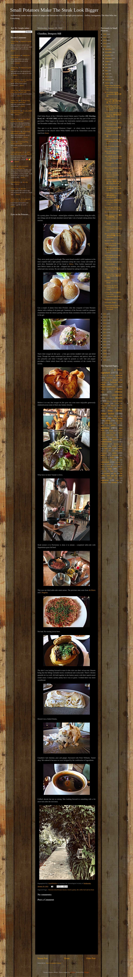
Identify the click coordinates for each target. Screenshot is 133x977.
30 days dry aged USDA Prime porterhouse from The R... (113, 250)
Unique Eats (112, 478)
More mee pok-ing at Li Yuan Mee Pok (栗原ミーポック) (113, 269)
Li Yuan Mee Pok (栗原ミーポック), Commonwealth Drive (113, 294)
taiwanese (107, 473)
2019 (105, 320)
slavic (108, 466)
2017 (105, 326)
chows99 (13, 166)
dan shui (25, 182)
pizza (112, 457)
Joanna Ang (14, 41)
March (107, 77)
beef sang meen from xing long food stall (21, 81)
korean (111, 430)
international (108, 423)
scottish (103, 466)
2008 (105, 354)
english (106, 403)
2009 (105, 351)
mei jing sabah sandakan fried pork (21, 111)
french (69, 890)
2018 (105, 323)
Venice (117, 480)
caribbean (111, 389)
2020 (105, 317)
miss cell (107, 448)
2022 (105, 46)
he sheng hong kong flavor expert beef (20, 101)
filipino (113, 405)
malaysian (116, 439)
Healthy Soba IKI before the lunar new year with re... (113, 87)
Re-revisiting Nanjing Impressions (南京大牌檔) (113, 94)
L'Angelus (44, 592)
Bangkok (115, 380)
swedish (120, 469)
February (108, 80)
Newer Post (43, 958)
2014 (105, 335)
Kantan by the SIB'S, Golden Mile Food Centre (111, 287)
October (108, 55)
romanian (117, 462)
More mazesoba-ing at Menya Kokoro (112, 152)
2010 (105, 347)
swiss (104, 471)
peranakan (115, 455)
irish (118, 423)
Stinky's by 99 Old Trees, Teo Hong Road (112, 244)
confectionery (117, 395)
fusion (103, 416)
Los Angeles (112, 437)
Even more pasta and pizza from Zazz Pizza (113, 123)
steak (110, 469)
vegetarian (105, 480)
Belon (71, 264)
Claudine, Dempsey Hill (112, 119)
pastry (74, 890)
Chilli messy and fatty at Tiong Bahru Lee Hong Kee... (113, 141)
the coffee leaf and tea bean (85, 890)
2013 (105, 338)
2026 (105, 34)
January (107, 83)
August (107, 61)
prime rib (115, 460)
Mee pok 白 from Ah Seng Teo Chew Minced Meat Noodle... (113, 158)
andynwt (73, 972)
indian (107, 421)
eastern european (117, 401)
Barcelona (104, 382)
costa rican (109, 398)
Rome (102, 464)
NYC (109, 451)
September (108, 58)
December (108, 49)
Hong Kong (117, 418)
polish (120, 457)
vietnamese (104, 482)
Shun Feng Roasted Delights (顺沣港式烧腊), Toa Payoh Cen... (113, 101)
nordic (104, 450)
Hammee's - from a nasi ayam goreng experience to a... (113, 228)
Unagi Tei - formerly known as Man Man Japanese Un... (112, 174)
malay (105, 439)
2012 (105, 341)
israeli (102, 425)
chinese (118, 391)
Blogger (86, 972)
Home (67, 958)
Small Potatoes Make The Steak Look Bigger (54, 10)
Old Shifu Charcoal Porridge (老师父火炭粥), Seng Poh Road (113, 181)
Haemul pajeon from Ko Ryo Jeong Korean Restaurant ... (112, 307)
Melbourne (104, 444)
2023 (105, 43)
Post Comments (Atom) (53, 963)
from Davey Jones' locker (111, 412)
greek (118, 416)
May (106, 70)
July (106, 64)
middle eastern (117, 446)
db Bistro (92, 590)
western (114, 482)
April (107, 74)
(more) (13, 51)
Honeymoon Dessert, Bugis (113, 299)
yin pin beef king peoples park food (20, 132)
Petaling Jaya (104, 457)
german (110, 416)
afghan (120, 373)
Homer (103, 418)
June (106, 67)
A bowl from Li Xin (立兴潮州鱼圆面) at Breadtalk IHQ (113, 195)
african (104, 375)
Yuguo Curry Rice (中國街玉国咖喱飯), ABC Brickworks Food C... (113, 217)
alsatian (111, 375)
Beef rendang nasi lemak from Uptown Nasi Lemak (112, 257)
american (118, 375)
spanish (115, 466)
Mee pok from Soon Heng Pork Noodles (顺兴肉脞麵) (113, 276)
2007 (105, 357)
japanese (105, 428)
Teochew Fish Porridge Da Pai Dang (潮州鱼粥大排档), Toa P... (113, 114)
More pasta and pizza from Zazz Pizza (113, 169)
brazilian (116, 384)
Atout (47, 133)
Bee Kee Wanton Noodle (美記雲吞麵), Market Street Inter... (113, 235)
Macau (120, 437)
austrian (107, 380)
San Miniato (117, 464)
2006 (105, 360)
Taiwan (120, 471)
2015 (105, 332)
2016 (105, 329)
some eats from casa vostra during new (21, 153)
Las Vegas (113, 433)
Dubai (108, 401)
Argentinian (109, 378)
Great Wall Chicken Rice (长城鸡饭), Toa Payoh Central (113, 188)
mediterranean (106, 442)
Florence (110, 408)
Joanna (13, 142)
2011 (105, 344)
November (108, 52)
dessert (64, 890)
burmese (103, 389)
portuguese (106, 460)
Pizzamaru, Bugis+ (111, 302)
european (104, 405)
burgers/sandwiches (108, 387)
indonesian (118, 421)
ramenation (105, 462)
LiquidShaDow (15, 55)
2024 (105, 40)
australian (119, 378)
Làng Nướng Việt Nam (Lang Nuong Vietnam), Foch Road (113, 108)
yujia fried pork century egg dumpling (19, 167)
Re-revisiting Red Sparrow (113, 212)
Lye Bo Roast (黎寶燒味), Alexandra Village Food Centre (113, 202)
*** (109, 370)
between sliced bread (55, 890)
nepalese (119, 448)
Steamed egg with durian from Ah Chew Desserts (113, 208)
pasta (114, 453)
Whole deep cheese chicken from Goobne (113, 263)
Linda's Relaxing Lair (18, 152)
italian (113, 425)
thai (115, 473)
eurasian (117, 403)
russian (109, 464)
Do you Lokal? (109, 240)
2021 (105, 314)
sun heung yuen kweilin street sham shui (20, 200)
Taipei (112, 471)
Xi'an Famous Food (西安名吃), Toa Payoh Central (113, 129)
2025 (105, 37)
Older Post (90, 958)
